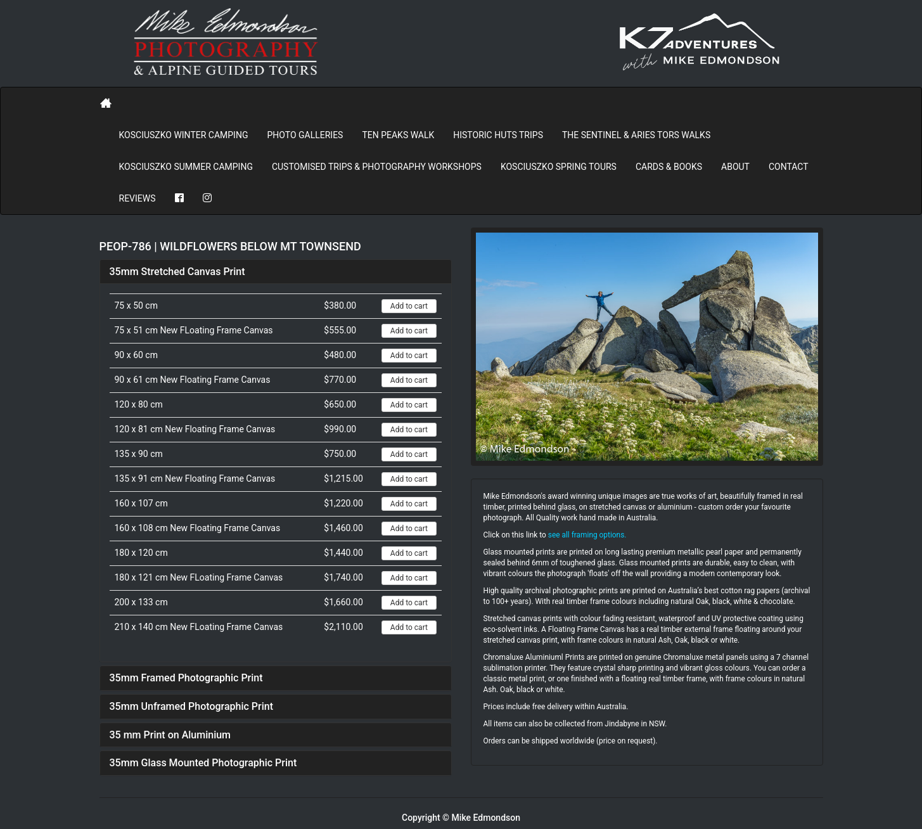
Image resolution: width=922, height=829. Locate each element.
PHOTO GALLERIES (305, 135)
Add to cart (409, 306)
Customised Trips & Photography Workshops (377, 167)
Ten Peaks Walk (398, 135)
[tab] (275, 272)
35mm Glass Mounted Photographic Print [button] (203, 763)
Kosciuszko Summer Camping (186, 167)
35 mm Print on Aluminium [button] (170, 735)
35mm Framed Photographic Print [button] (186, 678)
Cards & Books (669, 167)
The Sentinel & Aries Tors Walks (636, 135)
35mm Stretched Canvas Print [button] (177, 272)
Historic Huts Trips (498, 135)
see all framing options (586, 534)
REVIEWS (137, 198)
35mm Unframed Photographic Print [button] (192, 706)
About (735, 167)
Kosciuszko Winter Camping (183, 135)
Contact (789, 167)
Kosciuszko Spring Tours (559, 167)
